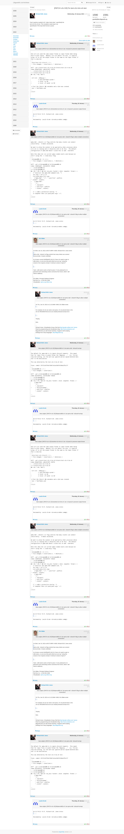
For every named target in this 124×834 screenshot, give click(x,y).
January (15, 54)
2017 (14, 83)
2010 (14, 120)
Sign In (101, 2)
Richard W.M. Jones (41, 14)
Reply (32, 36)
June (14, 46)
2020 (14, 67)
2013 (14, 104)
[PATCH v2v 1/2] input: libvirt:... (38, 10)
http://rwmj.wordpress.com (67, 329)
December (16, 36)
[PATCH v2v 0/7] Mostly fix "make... (101, 10)
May (14, 48)
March (15, 51)
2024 (14, 21)
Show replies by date (84, 40)
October (15, 39)
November (16, 37)
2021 (14, 61)
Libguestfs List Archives (21, 2)
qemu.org (43, 282)
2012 (14, 109)
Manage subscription (99, 22)
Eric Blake (42, 238)
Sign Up (108, 2)
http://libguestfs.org (58, 332)
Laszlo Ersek (42, 103)
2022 (14, 32)
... (35, 116)
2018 (14, 77)
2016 (14, 88)
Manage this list (91, 2)
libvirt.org (49, 282)
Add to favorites (98, 29)
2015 (14, 93)
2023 (14, 27)
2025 (14, 16)
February (15, 53)
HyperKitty (61, 832)
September (16, 41)
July (14, 44)
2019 (14, 72)
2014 (14, 99)
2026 (14, 11)
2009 (14, 125)
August (15, 42)
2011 (14, 115)
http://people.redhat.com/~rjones (68, 327)
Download (16, 133)
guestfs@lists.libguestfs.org (100, 19)
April (14, 49)
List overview (16, 130)
